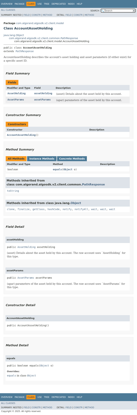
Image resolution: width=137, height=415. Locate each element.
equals (57, 169)
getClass (38, 209)
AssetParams (15, 99)
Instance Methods (41, 158)
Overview (6, 4)
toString (13, 190)
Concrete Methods (72, 158)
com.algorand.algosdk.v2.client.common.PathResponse (43, 38)
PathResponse (25, 51)
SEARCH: (95, 10)
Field (27, 15)
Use (39, 4)
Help (79, 4)
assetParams (42, 99)
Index (71, 4)
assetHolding (43, 93)
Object (67, 169)
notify (67, 209)
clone (10, 209)
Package (19, 4)
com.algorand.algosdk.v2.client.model (40, 23)
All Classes (8, 10)
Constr (36, 15)
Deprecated (59, 4)
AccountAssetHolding (21, 135)
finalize (23, 209)
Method (47, 15)
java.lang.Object (14, 35)
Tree (46, 4)
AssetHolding (16, 93)
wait (94, 209)
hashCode (54, 209)
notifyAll (81, 209)
